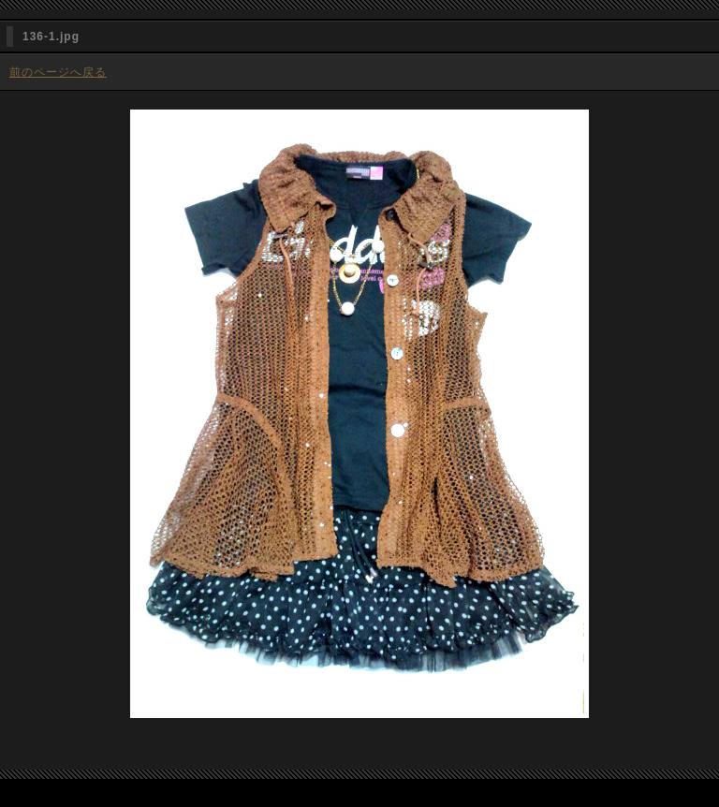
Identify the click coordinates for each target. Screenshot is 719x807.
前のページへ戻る (58, 72)
